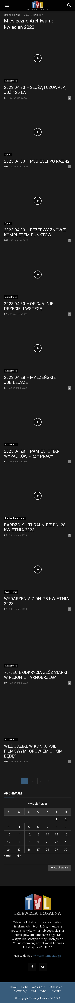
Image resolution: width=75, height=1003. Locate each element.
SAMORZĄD (20, 991)
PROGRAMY (55, 987)
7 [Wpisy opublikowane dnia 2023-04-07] (47, 827)
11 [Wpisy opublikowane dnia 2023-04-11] (19, 834)
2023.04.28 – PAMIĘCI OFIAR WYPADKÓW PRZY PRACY (31, 454)
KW (6, 682)
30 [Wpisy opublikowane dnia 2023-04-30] (65, 849)
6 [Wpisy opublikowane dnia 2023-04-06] (38, 827)
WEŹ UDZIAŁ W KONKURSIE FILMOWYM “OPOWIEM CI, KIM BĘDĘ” (33, 751)
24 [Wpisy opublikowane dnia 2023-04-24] (8, 849)
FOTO (43, 991)
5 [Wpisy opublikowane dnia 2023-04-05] (29, 827)
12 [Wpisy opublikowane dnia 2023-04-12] (29, 834)
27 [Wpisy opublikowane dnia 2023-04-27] (38, 849)
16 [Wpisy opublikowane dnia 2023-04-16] (65, 834)
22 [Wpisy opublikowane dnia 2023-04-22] (56, 842)
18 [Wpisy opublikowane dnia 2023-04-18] (19, 842)
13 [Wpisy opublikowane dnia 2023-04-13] (38, 834)
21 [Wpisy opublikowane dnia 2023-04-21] (47, 842)
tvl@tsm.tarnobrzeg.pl (47, 955)
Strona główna (12, 14)
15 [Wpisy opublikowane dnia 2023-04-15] (56, 834)
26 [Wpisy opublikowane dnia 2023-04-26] (29, 849)
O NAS (13, 987)
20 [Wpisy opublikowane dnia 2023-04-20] (38, 842)
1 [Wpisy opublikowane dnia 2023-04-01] (56, 819)
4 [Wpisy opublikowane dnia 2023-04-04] (19, 827)
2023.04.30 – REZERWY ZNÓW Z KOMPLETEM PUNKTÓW (35, 232)
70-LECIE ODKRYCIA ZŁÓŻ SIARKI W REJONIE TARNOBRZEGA (35, 675)
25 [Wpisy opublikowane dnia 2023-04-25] (19, 849)
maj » (17, 855)
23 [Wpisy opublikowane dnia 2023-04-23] (65, 842)
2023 (27, 14)
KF (5, 387)
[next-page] (49, 781)
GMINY (24, 987)
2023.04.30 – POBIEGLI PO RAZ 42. (37, 161)
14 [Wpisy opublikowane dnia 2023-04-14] (47, 834)
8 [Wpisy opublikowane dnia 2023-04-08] (56, 827)
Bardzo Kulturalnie (14, 518)
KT (5, 97)
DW (6, 166)
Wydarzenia (11, 592)
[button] (6, 5)
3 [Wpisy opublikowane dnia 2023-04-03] (9, 827)
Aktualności (11, 80)
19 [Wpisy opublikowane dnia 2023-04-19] (29, 842)
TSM (33, 991)
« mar (7, 855)
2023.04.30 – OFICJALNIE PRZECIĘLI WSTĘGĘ (28, 306)
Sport (8, 154)
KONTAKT (55, 991)
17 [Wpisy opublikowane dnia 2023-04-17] (8, 842)
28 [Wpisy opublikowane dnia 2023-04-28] (47, 849)
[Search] (69, 5)
